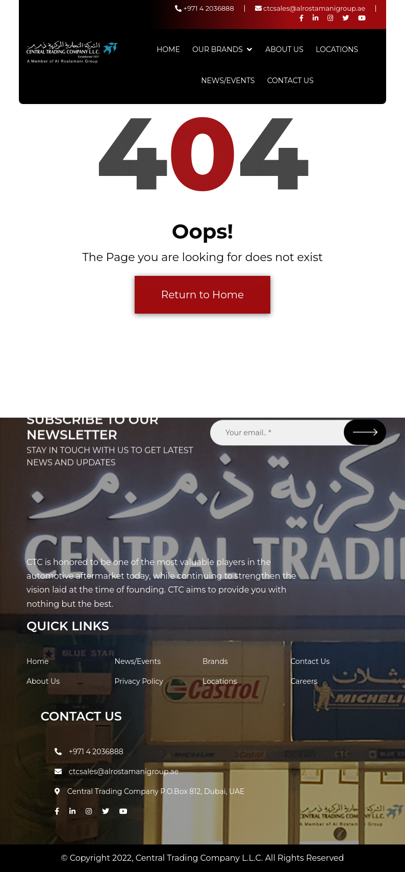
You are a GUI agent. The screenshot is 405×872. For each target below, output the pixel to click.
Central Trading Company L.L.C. (200, 858)
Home (168, 49)
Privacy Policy (139, 681)
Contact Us (290, 80)
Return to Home (202, 295)
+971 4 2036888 (204, 8)
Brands (215, 661)
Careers (304, 681)
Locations (337, 49)
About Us (284, 49)
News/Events (228, 80)
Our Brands (217, 49)
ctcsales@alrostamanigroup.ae (310, 8)
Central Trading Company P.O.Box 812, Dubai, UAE (149, 791)
